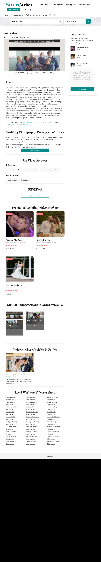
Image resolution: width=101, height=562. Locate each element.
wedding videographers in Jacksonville (37, 122)
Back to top (50, 457)
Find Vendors (44, 5)
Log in (24, 9)
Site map (48, 481)
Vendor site (49, 488)
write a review (35, 197)
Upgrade (32, 72)
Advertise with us (71, 481)
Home (6, 15)
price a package (35, 150)
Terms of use (29, 485)
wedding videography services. (17, 124)
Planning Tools (58, 5)
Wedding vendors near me (33, 481)
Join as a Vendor (13, 9)
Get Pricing (82, 89)
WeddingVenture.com (56, 505)
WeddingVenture (50, 466)
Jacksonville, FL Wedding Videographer (18, 37)
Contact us (69, 488)
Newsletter (49, 485)
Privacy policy (30, 488)
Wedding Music (85, 5)
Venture (19, 5)
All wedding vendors (17, 15)
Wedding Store (72, 5)
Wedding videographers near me (36, 15)
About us (68, 485)
